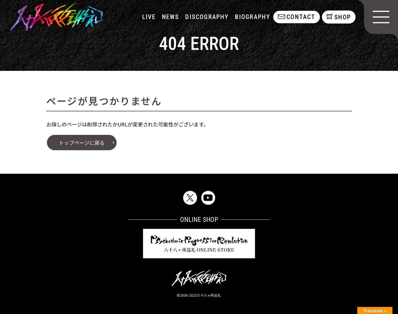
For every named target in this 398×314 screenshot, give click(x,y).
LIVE (148, 16)
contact (300, 16)
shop (342, 17)
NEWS (170, 16)
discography (206, 16)
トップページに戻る (82, 142)
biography (252, 16)
